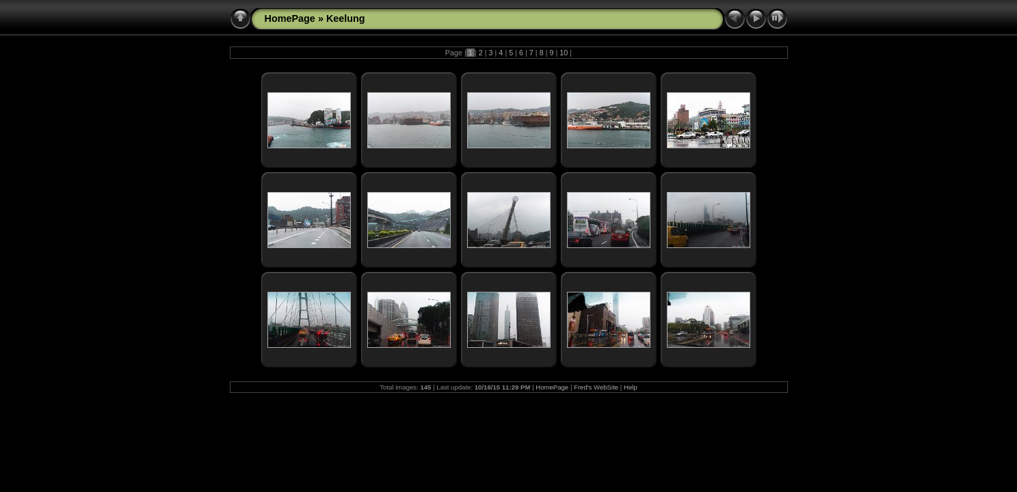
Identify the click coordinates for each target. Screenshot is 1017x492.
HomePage (290, 18)
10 (563, 53)
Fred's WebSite (596, 387)
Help (630, 387)
